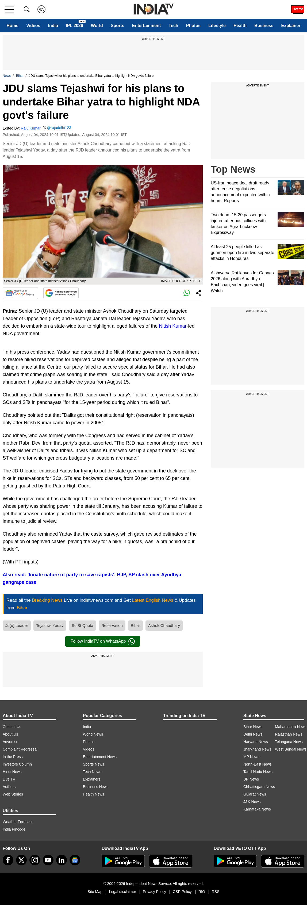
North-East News (257, 764)
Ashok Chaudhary (164, 625)
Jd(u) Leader (16, 625)
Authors (9, 787)
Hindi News (12, 772)
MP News (251, 757)
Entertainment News (100, 757)
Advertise (10, 742)
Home (12, 25)
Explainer (290, 25)
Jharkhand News (257, 749)
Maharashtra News (290, 727)
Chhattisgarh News (259, 787)
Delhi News (252, 734)
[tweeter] (21, 860)
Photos (193, 25)
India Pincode (14, 829)
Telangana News (289, 742)
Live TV (9, 779)
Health (240, 25)
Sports (117, 25)
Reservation (112, 625)
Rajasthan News (288, 734)
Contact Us (12, 727)
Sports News (93, 764)
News (7, 76)
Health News (93, 794)
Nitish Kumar (172, 326)
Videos (33, 25)
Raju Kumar (31, 128)
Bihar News (253, 727)
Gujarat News (254, 794)
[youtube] (48, 860)
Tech (173, 25)
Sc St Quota (82, 625)
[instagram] (34, 860)
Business (263, 25)
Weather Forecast (17, 822)
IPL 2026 (74, 25)
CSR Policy (182, 891)
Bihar (20, 76)
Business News (96, 787)
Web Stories (13, 794)
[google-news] (75, 860)
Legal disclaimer (122, 891)
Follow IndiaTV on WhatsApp (103, 641)
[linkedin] (61, 860)
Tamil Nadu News (258, 772)
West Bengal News (290, 749)
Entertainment (146, 25)
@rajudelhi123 (59, 128)
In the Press (13, 757)
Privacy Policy (154, 891)
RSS (216, 891)
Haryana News (255, 742)
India (53, 25)
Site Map (94, 891)
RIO (201, 891)
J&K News (252, 802)
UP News (251, 779)
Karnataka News (257, 809)
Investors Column (17, 764)
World (97, 25)
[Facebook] (8, 860)
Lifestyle (217, 25)
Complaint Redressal (20, 749)
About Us (10, 734)
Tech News (92, 772)
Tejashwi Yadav (50, 625)
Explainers (91, 779)
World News (93, 734)
